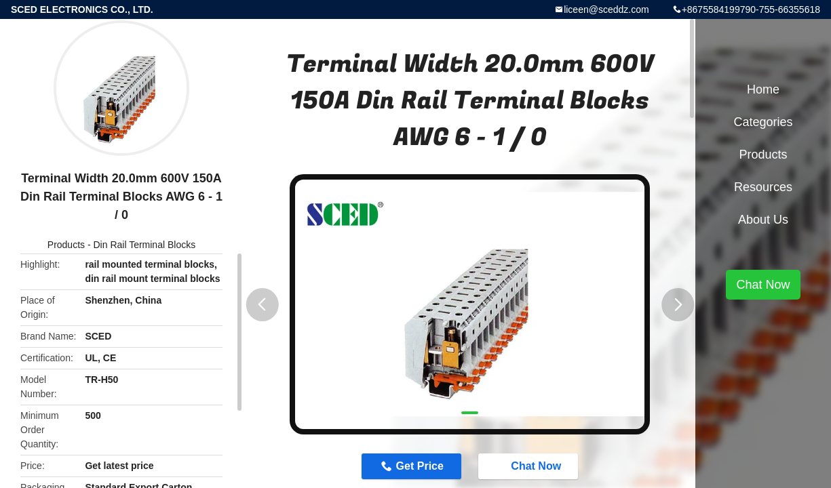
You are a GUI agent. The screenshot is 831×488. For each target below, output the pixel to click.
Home (763, 89)
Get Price (420, 466)
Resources (763, 187)
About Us (763, 219)
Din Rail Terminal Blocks (145, 244)
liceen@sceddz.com (606, 9)
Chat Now (529, 465)
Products (66, 244)
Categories (762, 122)
